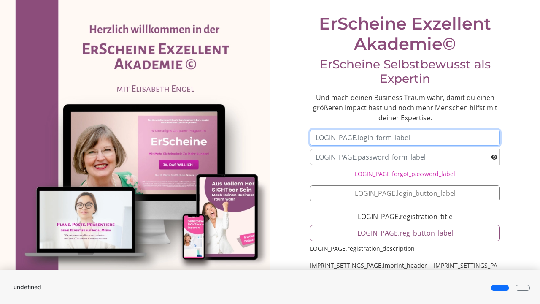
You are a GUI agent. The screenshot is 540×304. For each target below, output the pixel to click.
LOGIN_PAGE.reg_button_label (405, 233)
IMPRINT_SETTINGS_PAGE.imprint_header (368, 265)
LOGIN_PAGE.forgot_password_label (405, 174)
